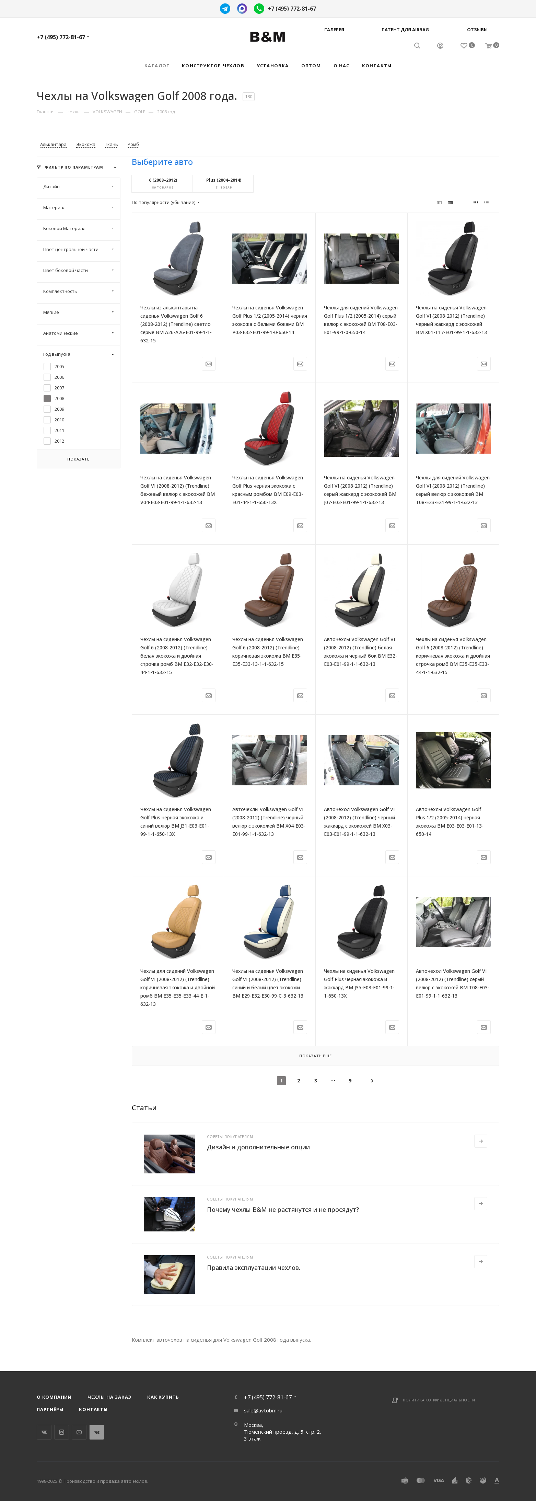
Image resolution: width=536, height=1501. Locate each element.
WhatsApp (96, 1432)
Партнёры (50, 1409)
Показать (78, 459)
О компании (54, 1397)
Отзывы (477, 29)
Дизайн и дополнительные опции (258, 1147)
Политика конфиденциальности (439, 1400)
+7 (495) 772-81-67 (292, 8)
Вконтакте (44, 1432)
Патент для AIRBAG (405, 29)
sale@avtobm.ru (263, 1410)
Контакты (93, 1409)
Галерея (334, 29)
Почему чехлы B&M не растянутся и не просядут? (283, 1209)
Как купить (163, 1397)
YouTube (79, 1432)
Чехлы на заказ (109, 1397)
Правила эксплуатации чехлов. (253, 1267)
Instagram (61, 1432)
